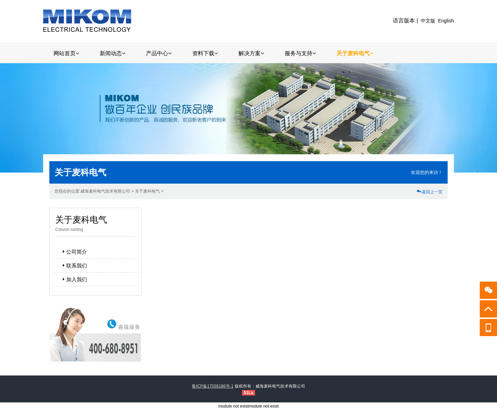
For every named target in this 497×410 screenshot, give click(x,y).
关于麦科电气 (355, 53)
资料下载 (205, 53)
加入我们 (74, 279)
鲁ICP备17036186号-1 (212, 386)
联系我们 (74, 266)
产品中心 (159, 53)
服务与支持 (300, 53)
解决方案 (251, 53)
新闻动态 (112, 53)
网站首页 (66, 53)
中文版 (428, 20)
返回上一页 (429, 191)
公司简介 (74, 252)
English (446, 20)
